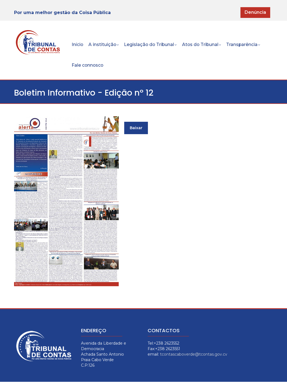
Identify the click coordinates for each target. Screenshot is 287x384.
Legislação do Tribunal (152, 45)
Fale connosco (88, 66)
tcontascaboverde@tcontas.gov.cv (193, 356)
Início (78, 45)
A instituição (104, 45)
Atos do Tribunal (205, 45)
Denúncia (255, 12)
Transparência (247, 45)
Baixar (136, 130)
